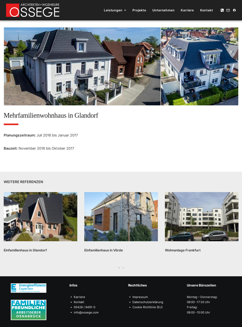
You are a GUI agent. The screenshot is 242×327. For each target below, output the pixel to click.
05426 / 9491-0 (84, 307)
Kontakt (206, 10)
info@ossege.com (86, 312)
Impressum (140, 297)
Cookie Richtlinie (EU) (147, 307)
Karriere (187, 10)
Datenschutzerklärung (147, 302)
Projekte (139, 10)
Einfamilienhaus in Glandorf (25, 250)
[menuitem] (115, 10)
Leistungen (115, 10)
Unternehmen (163, 10)
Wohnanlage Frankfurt (183, 250)
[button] (222, 10)
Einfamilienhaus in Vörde (103, 250)
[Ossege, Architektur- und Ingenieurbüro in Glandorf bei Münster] (32, 10)
